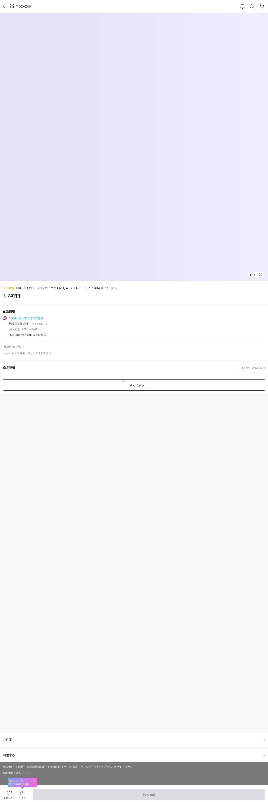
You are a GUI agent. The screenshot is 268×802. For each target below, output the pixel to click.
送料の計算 (38, 323)
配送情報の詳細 (13, 346)
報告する (134, 755)
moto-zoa (23, 6)
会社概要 (7, 766)
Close (33, 780)
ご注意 (134, 740)
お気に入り (9, 798)
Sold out (148, 796)
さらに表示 (136, 385)
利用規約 (19, 766)
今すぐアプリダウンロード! (108, 766)
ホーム (128, 766)
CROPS (8, 288)
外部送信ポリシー (57, 766)
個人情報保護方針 (36, 766)
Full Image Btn (260, 275)
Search (252, 6)
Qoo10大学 (85, 766)
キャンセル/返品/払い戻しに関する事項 (26, 353)
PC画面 (73, 766)
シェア (22, 798)
